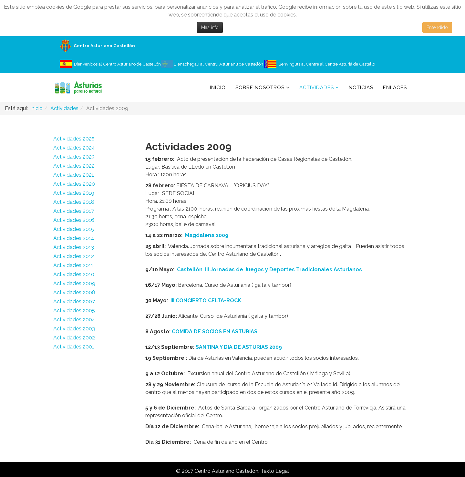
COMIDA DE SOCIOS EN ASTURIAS (214, 331)
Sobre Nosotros (259, 87)
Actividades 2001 (73, 347)
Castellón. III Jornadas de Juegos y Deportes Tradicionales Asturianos (269, 269)
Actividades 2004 (74, 319)
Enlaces (395, 87)
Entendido (437, 27)
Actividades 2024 (74, 148)
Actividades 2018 (73, 202)
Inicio (218, 87)
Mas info (210, 27)
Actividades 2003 (74, 329)
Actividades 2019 (73, 193)
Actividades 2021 (73, 175)
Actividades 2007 (74, 301)
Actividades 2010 (73, 274)
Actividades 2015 (73, 229)
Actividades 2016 (73, 220)
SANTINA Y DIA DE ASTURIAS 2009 (239, 347)
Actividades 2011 (73, 265)
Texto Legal (275, 471)
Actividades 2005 (74, 310)
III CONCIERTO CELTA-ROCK (205, 300)
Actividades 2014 (73, 238)
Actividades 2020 (74, 184)
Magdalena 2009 (206, 235)
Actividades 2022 (74, 166)
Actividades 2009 (74, 283)
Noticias (361, 87)
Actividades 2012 (73, 256)
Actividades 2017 (73, 211)
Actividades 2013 (73, 247)
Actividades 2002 (74, 338)
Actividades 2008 (74, 292)
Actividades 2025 (74, 139)
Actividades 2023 (74, 157)
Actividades (316, 87)
